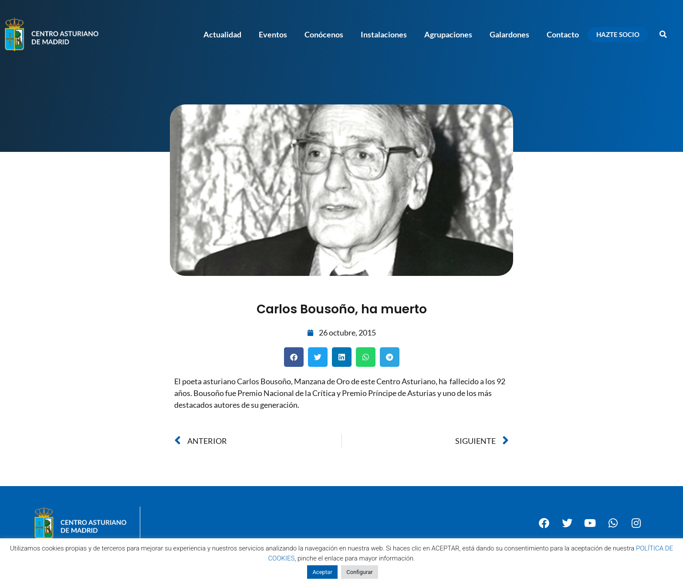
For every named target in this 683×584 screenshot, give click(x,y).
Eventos (273, 34)
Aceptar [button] (322, 572)
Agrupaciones (448, 34)
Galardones (509, 34)
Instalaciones (384, 34)
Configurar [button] (359, 572)
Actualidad (222, 34)
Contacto (563, 34)
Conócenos (323, 34)
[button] (663, 34)
